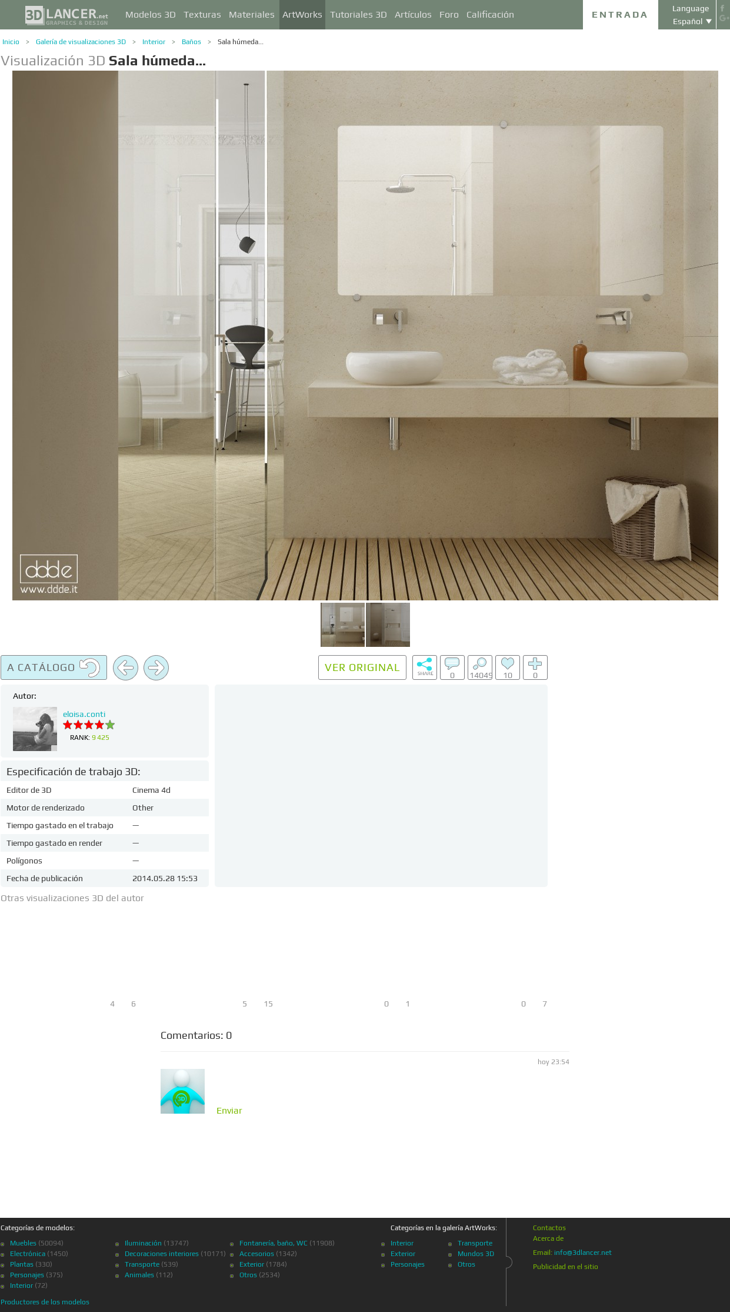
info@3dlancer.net (583, 1252)
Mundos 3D (476, 1254)
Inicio (10, 42)
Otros (248, 1275)
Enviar (229, 1110)
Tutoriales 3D (358, 14)
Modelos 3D (150, 14)
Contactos (549, 1228)
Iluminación (143, 1243)
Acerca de (548, 1238)
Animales (139, 1275)
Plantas (22, 1264)
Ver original (362, 667)
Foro (449, 14)
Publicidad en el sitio (565, 1267)
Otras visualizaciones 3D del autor (72, 898)
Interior (153, 42)
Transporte (142, 1264)
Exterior (251, 1264)
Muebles (23, 1243)
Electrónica (27, 1254)
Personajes (27, 1275)
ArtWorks (302, 14)
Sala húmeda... (241, 42)
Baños (191, 42)
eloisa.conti (84, 714)
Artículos (413, 14)
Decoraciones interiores (162, 1254)
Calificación (490, 14)
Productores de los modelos (45, 1302)
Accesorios (256, 1254)
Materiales (252, 14)
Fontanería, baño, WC (273, 1243)
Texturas (202, 14)
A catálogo (54, 668)
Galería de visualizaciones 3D (81, 42)
